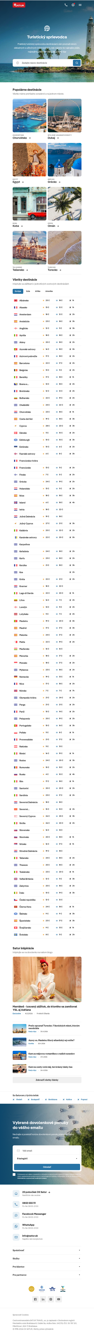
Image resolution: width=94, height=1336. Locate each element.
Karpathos (24, 544)
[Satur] (19, 5)
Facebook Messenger (34, 1213)
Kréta (22, 579)
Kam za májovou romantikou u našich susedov (51, 1053)
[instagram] (51, 1299)
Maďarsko (24, 649)
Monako (23, 663)
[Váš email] (47, 1151)
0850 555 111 (29, 1203)
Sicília (22, 823)
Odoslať (47, 1167)
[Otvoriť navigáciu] (80, 5)
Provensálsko (26, 739)
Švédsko (23, 934)
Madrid (23, 628)
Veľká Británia (26, 879)
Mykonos (23, 669)
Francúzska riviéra (28, 460)
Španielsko (24, 920)
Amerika (49, 291)
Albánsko (24, 300)
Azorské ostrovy (27, 349)
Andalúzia (24, 321)
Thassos (23, 865)
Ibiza (21, 495)
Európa (18, 291)
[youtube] (58, 1299)
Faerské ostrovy (27, 453)
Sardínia (23, 795)
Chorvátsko (25, 412)
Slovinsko (24, 837)
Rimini (22, 753)
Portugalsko (25, 725)
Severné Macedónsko (25, 809)
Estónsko (23, 446)
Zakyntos (24, 886)
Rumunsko (24, 767)
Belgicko (23, 370)
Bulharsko (24, 398)
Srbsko (22, 844)
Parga (22, 704)
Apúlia (22, 335)
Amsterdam (25, 314)
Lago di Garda (26, 593)
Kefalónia (24, 551)
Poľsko (22, 732)
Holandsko (24, 488)
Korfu (22, 558)
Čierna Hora (25, 906)
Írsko (21, 892)
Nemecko (24, 676)
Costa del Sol (25, 419)
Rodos (22, 760)
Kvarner (23, 586)
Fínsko (22, 474)
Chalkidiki (24, 405)
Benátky (23, 377)
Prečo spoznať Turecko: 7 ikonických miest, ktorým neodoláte (54, 1027)
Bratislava (51, 1099)
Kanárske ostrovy (28, 537)
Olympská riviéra (27, 697)
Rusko (22, 774)
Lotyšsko (23, 614)
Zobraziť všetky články (47, 1080)
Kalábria (23, 530)
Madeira (23, 621)
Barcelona (24, 363)
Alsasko (23, 307)
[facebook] (35, 1299)
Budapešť (33, 1099)
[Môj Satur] (73, 5)
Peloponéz (24, 718)
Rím (21, 781)
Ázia (28, 291)
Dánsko (23, 433)
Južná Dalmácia (27, 516)
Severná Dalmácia (28, 802)
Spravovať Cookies (21, 1315)
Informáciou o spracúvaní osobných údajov (32, 1178)
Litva (21, 600)
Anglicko (23, 328)
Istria (21, 509)
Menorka (23, 656)
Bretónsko (24, 391)
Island (22, 502)
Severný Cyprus (27, 816)
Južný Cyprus (26, 523)
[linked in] (43, 1299)
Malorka (23, 635)
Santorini (23, 788)
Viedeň (17, 1099)
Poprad (82, 1099)
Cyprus (23, 426)
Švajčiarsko (25, 927)
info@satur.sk (30, 1235)
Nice (21, 683)
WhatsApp (28, 1224)
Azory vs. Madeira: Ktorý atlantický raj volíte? (51, 1040)
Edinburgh (24, 440)
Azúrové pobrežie (28, 356)
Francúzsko (25, 467)
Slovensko (24, 830)
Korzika (23, 565)
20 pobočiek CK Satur (36, 1192)
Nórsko (22, 690)
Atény (22, 342)
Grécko (23, 481)
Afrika (37, 291)
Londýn (23, 607)
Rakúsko (23, 746)
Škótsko (23, 913)
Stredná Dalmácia (28, 851)
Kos (21, 572)
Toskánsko (24, 872)
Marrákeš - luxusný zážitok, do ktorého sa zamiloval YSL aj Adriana (45, 1008)
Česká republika (27, 899)
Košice (67, 1099)
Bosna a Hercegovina (25, 384)
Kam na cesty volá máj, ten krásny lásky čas (50, 1067)
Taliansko (23, 858)
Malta (22, 642)
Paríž (21, 711)
